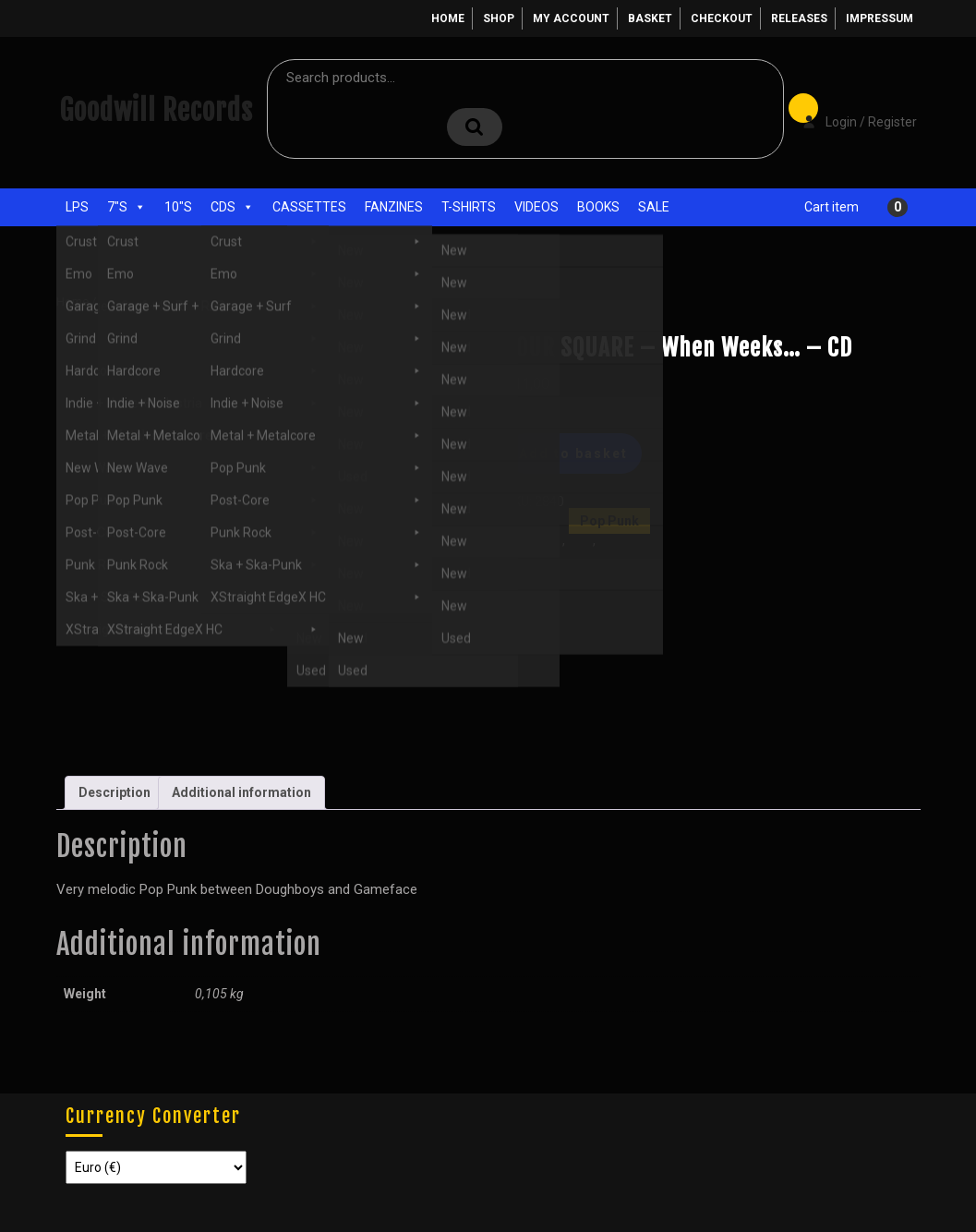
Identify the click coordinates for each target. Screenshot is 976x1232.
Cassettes (309, 206)
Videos (536, 206)
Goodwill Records (156, 110)
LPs (77, 206)
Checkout (722, 18)
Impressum (879, 18)
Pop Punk (192, 301)
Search (474, 127)
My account (571, 18)
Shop (498, 18)
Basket (650, 18)
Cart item (831, 206)
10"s (178, 206)
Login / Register (850, 109)
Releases (799, 18)
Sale (653, 206)
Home (447, 18)
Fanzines (394, 206)
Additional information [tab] (241, 792)
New (580, 540)
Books (598, 206)
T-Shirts (468, 206)
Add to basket (573, 453)
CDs (232, 206)
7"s (126, 206)
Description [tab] (114, 792)
